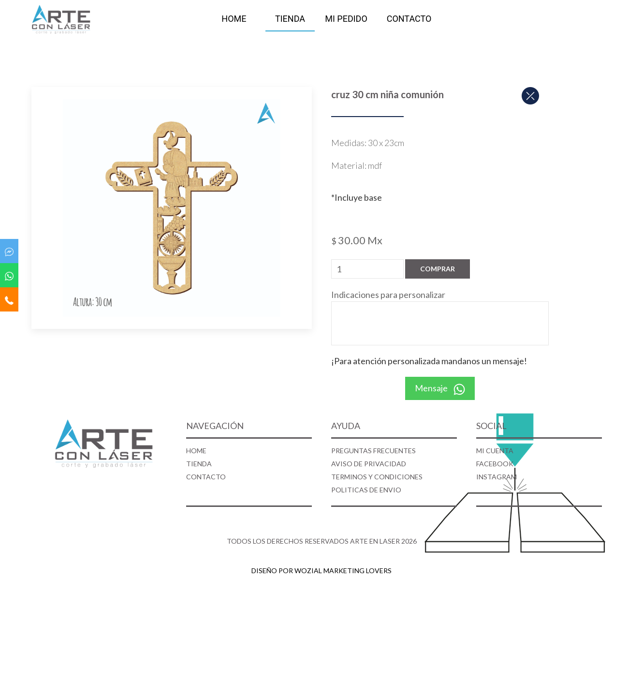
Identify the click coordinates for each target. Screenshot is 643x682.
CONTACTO (409, 19)
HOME (233, 19)
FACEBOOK (494, 464)
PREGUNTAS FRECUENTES (373, 450)
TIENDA (290, 19)
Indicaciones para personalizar (388, 294)
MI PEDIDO (346, 19)
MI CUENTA (494, 450)
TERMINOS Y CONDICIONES (377, 477)
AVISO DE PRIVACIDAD (368, 464)
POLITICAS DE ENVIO (366, 490)
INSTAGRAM (496, 477)
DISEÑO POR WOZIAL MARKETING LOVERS (321, 570)
